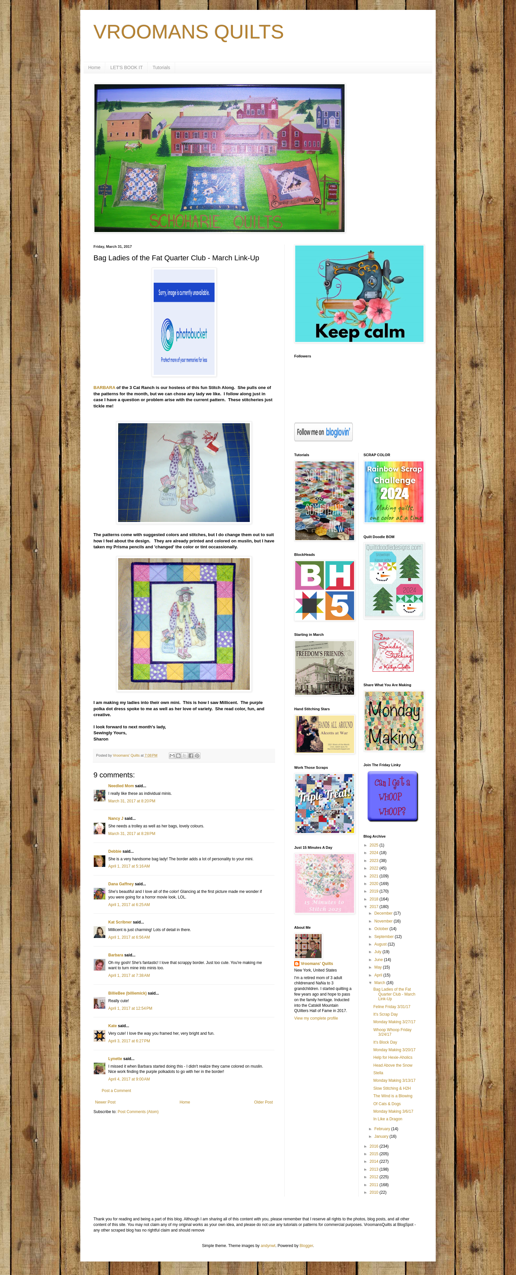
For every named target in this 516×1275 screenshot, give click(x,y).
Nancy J (115, 818)
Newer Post (105, 1102)
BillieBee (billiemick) (127, 993)
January (381, 1136)
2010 (374, 1192)
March (380, 982)
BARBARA (104, 387)
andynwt (268, 1245)
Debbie (114, 851)
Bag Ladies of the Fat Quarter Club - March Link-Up (394, 994)
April (378, 975)
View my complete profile (316, 1018)
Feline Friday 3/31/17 (391, 1006)
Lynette (115, 1058)
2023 (374, 860)
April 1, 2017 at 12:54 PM (130, 1008)
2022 (374, 868)
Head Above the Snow (392, 1065)
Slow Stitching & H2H (392, 1088)
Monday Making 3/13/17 (394, 1080)
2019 (374, 891)
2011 (374, 1185)
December (384, 913)
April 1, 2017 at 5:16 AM (129, 866)
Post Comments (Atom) (138, 1111)
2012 (374, 1177)
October (381, 928)
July (378, 952)
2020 (374, 883)
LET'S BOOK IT (126, 67)
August (381, 944)
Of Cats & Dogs (386, 1104)
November (384, 921)
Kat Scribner (120, 922)
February (382, 1129)
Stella (378, 1073)
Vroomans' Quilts (317, 963)
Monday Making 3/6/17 (393, 1111)
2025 (374, 845)
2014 (374, 1161)
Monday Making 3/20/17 (394, 1050)
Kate (112, 1026)
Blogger (306, 1245)
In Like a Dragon (387, 1119)
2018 (374, 899)
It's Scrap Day (385, 1014)
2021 (374, 876)
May (378, 967)
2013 (374, 1169)
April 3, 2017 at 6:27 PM (129, 1041)
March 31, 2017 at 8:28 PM (131, 833)
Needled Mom (121, 786)
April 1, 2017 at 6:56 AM (129, 937)
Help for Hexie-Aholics (392, 1057)
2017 (374, 906)
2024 (374, 852)
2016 (374, 1146)
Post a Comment (116, 1090)
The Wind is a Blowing (392, 1096)
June (379, 959)
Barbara (115, 955)
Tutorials (161, 67)
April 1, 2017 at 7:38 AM (129, 975)
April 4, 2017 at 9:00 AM (129, 1079)
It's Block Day (385, 1042)
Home (94, 67)
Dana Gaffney (121, 884)
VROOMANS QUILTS (188, 32)
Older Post (263, 1102)
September (384, 936)
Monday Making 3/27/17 (394, 1022)
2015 (374, 1154)
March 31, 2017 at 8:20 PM (131, 801)
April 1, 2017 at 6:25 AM (129, 904)
